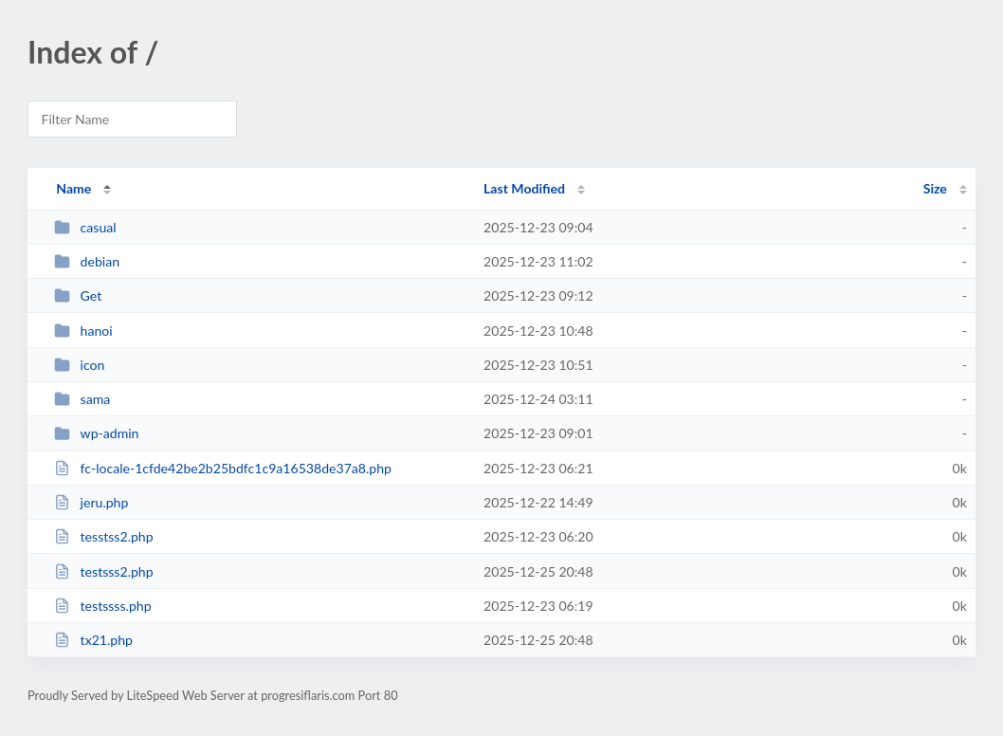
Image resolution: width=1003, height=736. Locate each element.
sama (82, 399)
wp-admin (96, 433)
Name (73, 188)
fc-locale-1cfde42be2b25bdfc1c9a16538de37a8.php (223, 468)
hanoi (83, 330)
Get (77, 295)
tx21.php (93, 640)
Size (935, 188)
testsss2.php (103, 571)
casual (85, 227)
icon (79, 365)
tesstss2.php (103, 536)
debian (86, 261)
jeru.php (91, 502)
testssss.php (102, 606)
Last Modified (524, 188)
